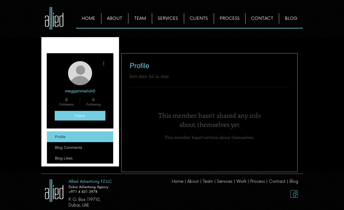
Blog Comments (68, 147)
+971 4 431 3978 (83, 191)
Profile (60, 136)
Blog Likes (64, 158)
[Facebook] (294, 194)
